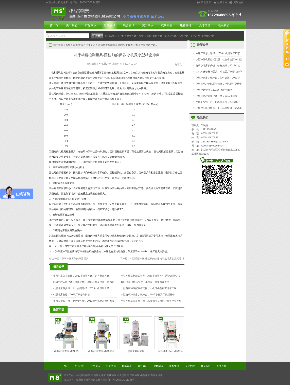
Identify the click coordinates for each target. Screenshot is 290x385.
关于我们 (71, 25)
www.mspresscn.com (212, 145)
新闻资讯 (109, 25)
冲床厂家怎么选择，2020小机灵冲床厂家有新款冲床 (81, 275)
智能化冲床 (145, 35)
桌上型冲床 (170, 35)
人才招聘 (204, 25)
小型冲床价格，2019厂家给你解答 (71, 294)
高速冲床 (157, 35)
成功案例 (166, 25)
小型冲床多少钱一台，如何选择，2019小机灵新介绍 (81, 288)
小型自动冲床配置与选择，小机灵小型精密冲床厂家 (149, 288)
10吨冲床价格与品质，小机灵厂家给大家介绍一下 (147, 282)
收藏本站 (222, 2)
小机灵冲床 (105, 63)
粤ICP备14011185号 (123, 379)
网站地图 (238, 2)
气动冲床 (183, 35)
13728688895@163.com (214, 141)
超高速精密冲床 (136, 334)
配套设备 (221, 366)
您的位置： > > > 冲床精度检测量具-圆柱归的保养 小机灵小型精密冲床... (105, 44)
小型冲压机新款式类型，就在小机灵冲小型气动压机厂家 (151, 275)
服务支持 (185, 25)
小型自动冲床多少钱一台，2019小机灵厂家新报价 (148, 294)
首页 (68, 44)
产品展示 (90, 25)
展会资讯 (128, 25)
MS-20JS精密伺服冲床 (170, 334)
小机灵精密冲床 (128, 35)
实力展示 (147, 25)
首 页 (54, 25)
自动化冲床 (208, 35)
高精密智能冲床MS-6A (66, 334)
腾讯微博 (206, 2)
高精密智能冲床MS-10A (101, 334)
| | (220, 2)
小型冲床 (195, 35)
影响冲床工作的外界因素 (75, 258)
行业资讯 (90, 44)
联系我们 (223, 25)
